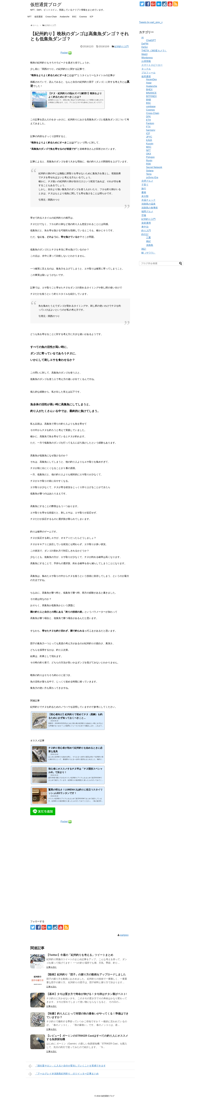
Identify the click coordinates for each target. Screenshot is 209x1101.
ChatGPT (151, 40)
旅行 (143, 188)
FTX (148, 126)
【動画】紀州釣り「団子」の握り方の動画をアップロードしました (86, 974)
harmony (150, 130)
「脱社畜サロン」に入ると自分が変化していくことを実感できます (67, 1066)
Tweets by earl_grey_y (151, 22)
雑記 (143, 249)
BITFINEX (151, 96)
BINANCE (151, 93)
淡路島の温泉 (148, 204)
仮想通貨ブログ (46, 4)
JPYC (149, 137)
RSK (148, 164)
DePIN (144, 43)
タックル (146, 69)
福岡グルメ (147, 211)
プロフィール (148, 72)
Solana (149, 170)
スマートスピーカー (152, 65)
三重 (148, 237)
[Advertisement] (80, 856)
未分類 (144, 196)
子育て (144, 185)
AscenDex (151, 79)
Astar (149, 83)
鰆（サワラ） (148, 253)
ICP (91, 16)
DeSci (144, 47)
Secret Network (154, 167)
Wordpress (147, 57)
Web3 (144, 54)
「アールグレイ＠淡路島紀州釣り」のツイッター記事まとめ (63, 1074)
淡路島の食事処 (149, 207)
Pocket (64, 52)
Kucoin (149, 143)
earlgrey (124, 935)
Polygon (150, 157)
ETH (148, 120)
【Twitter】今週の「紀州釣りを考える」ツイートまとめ (79, 954)
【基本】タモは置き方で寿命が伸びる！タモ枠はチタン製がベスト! (86, 994)
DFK (148, 116)
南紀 (148, 241)
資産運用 (146, 223)
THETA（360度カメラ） (154, 50)
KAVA (149, 140)
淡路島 (149, 245)
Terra (148, 174)
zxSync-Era (152, 177)
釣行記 (144, 234)
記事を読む (51, 967)
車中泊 (144, 227)
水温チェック (148, 200)
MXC (148, 147)
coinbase (151, 106)
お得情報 (146, 61)
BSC (74, 16)
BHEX (149, 89)
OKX (148, 154)
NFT (29, 16)
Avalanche (64, 16)
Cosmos (83, 16)
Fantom (150, 123)
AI (142, 37)
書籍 (143, 192)
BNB (148, 99)
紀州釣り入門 (121, 46)
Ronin (149, 160)
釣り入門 (146, 230)
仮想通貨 (38, 16)
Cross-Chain (51, 16)
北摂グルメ (147, 181)
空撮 (143, 215)
